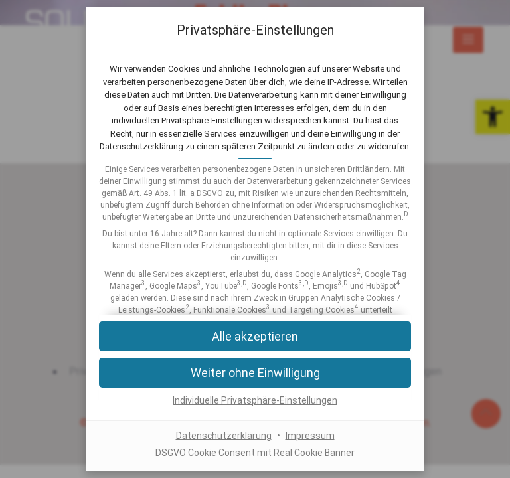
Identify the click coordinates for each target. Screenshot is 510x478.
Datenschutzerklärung (224, 436)
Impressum (310, 436)
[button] (255, 373)
